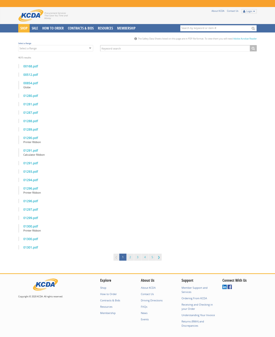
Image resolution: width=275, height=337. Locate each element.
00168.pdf (30, 66)
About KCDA (218, 10)
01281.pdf (30, 104)
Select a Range (24, 43)
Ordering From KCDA (194, 298)
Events (145, 319)
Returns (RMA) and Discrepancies (193, 323)
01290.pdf (30, 138)
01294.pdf (30, 180)
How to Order (108, 294)
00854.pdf (30, 83)
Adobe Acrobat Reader (245, 38)
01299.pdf (30, 218)
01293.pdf (30, 171)
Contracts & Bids (81, 28)
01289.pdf (30, 129)
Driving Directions (152, 300)
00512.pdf (30, 74)
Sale (35, 28)
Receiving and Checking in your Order (197, 306)
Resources (105, 28)
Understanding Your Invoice (198, 315)
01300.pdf (30, 226)
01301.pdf (30, 247)
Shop (24, 28)
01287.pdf (30, 112)
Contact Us (232, 10)
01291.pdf (30, 150)
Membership (126, 28)
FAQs (144, 306)
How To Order (53, 28)
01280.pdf (30, 96)
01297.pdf (30, 209)
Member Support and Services (194, 290)
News (144, 313)
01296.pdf (30, 188)
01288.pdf (30, 121)
